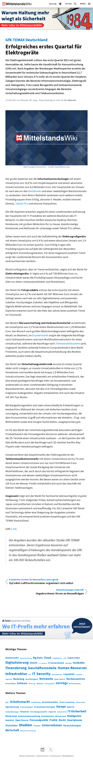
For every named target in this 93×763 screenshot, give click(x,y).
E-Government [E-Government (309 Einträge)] (26, 707)
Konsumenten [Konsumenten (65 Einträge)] (57, 675)
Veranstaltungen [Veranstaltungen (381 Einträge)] (72, 725)
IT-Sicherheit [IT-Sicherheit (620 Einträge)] (77, 711)
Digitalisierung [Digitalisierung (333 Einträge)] (12, 707)
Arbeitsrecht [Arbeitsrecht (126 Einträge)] (12, 658)
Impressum (55, 755)
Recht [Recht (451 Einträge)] (62, 720)
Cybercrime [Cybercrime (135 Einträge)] (73, 658)
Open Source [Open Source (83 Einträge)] (59, 679)
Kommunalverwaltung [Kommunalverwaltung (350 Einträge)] (29, 716)
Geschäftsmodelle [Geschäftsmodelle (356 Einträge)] (42, 668)
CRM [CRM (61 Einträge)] (64, 658)
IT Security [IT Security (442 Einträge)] (41, 674)
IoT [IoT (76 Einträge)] (29, 674)
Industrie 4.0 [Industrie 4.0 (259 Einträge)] (61, 712)
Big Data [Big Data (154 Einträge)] (38, 658)
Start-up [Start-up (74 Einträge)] (32, 684)
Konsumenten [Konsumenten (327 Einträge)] (47, 716)
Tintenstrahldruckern (67, 344)
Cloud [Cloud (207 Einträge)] (47, 658)
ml (14, 529)
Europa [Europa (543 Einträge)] (61, 706)
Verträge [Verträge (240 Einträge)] (62, 683)
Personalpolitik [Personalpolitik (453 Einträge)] (39, 720)
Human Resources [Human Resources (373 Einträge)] (72, 668)
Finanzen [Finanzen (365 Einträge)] (24, 711)
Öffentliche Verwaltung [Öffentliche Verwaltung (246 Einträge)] (28, 731)
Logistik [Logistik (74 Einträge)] (8, 679)
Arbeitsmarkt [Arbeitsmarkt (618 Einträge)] (20, 701)
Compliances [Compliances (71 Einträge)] (57, 658)
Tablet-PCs (21, 204)
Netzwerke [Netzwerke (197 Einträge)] (46, 679)
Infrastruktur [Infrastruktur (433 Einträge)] (16, 674)
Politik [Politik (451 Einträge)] (53, 720)
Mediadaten (68, 755)
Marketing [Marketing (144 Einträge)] (18, 679)
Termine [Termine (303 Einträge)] (37, 725)
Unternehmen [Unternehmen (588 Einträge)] (52, 725)
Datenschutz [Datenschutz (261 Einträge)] (80, 702)
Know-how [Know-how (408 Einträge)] (11, 716)
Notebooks (34, 191)
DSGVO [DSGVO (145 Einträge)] (33, 663)
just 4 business (28, 755)
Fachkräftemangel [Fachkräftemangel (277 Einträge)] (12, 712)
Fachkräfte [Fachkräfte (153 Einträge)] (79, 663)
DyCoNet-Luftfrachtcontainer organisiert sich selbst (46, 582)
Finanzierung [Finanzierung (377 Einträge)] (16, 668)
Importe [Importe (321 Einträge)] (52, 711)
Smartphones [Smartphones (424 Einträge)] (74, 720)
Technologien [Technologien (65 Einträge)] (49, 684)
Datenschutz (43, 755)
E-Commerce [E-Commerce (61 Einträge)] (43, 663)
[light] (55, 4)
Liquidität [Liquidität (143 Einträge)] (69, 674)
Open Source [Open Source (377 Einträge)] (21, 720)
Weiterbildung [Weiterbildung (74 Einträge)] (75, 684)
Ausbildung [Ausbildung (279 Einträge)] (36, 702)
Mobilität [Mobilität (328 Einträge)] (9, 720)
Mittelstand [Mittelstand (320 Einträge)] (60, 716)
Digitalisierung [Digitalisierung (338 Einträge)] (17, 662)
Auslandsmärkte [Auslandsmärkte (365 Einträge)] (50, 702)
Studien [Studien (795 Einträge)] (25, 725)
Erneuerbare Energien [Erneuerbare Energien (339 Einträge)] (44, 707)
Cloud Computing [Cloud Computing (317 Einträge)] (66, 702)
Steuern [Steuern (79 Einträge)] (40, 683)
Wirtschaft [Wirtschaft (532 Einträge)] (12, 730)
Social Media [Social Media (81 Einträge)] (10, 683)
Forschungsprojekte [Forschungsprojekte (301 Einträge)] (38, 711)
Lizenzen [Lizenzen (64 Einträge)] (79, 675)
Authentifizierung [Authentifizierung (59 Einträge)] (26, 658)
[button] (71, 4)
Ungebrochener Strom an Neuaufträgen (46, 592)
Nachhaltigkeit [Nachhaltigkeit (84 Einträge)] (31, 679)
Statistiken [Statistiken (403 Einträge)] (11, 725)
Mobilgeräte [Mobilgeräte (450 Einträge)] (74, 716)
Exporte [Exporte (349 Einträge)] (70, 706)
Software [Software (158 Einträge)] (22, 683)
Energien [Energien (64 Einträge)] (68, 663)
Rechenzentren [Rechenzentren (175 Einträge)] (75, 679)
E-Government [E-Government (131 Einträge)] (56, 663)
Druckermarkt (40, 335)
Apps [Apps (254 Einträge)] (7, 702)
